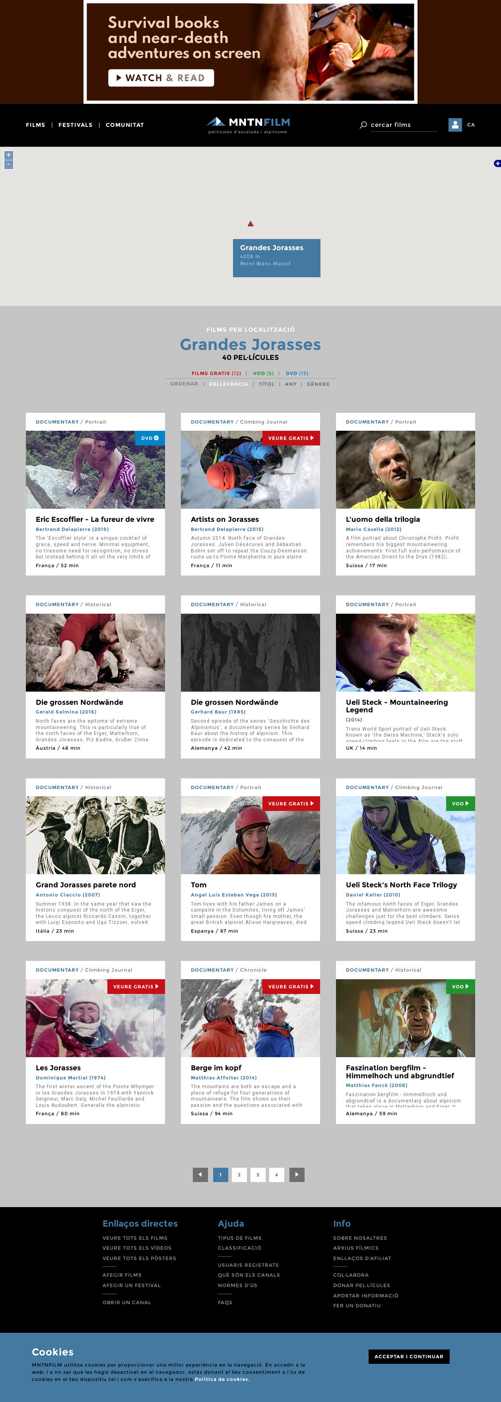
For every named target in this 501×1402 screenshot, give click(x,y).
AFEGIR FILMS (122, 1275)
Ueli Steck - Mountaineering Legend (397, 706)
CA (471, 125)
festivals (75, 124)
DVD (297, 373)
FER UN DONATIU (357, 1306)
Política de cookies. (222, 1379)
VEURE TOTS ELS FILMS (135, 1238)
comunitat (125, 124)
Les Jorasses (58, 1068)
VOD (263, 373)
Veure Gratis (291, 438)
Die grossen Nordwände (79, 702)
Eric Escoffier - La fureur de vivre (95, 519)
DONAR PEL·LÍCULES (361, 1285)
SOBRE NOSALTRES (360, 1238)
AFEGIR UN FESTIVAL (132, 1285)
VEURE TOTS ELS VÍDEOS (137, 1248)
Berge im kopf (216, 1068)
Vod (460, 804)
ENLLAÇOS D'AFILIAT (362, 1258)
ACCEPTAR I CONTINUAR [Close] (409, 1356)
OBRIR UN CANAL (127, 1302)
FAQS (225, 1302)
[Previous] (200, 1175)
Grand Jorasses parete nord (86, 885)
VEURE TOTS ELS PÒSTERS (140, 1258)
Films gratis (216, 373)
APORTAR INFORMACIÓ (366, 1296)
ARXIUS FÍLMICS (356, 1248)
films (35, 124)
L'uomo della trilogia (383, 519)
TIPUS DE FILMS (240, 1238)
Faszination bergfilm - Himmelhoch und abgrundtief (400, 1072)
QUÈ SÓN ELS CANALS (249, 1275)
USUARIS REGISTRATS (248, 1265)
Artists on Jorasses (225, 519)
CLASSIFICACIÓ (240, 1248)
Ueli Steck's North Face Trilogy (401, 885)
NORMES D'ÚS (238, 1285)
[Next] (297, 1175)
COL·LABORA (351, 1275)
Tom (199, 885)
